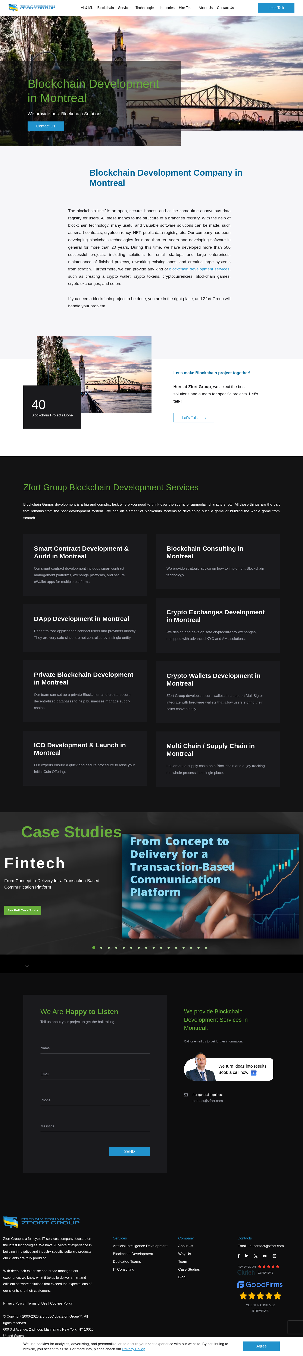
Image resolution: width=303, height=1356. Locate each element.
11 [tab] (169, 948)
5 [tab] (124, 948)
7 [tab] (139, 948)
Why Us (184, 1254)
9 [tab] (154, 948)
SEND (129, 1151)
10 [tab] (161, 948)
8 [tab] (146, 948)
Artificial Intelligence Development (140, 1246)
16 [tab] (206, 948)
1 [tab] (94, 948)
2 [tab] (101, 948)
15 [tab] (198, 948)
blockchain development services (199, 279)
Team (182, 1262)
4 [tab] (116, 948)
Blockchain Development (133, 1254)
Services (120, 1238)
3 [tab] (109, 948)
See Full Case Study (22, 910)
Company (186, 1238)
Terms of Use (37, 1303)
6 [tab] (131, 948)
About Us (185, 1246)
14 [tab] (191, 948)
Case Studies (189, 1269)
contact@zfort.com (208, 1101)
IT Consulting (123, 1269)
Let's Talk (276, 8)
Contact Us (225, 8)
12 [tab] (176, 948)
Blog (181, 1277)
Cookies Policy (61, 1303)
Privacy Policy (133, 1349)
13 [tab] (183, 948)
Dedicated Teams (127, 1262)
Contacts (244, 1238)
